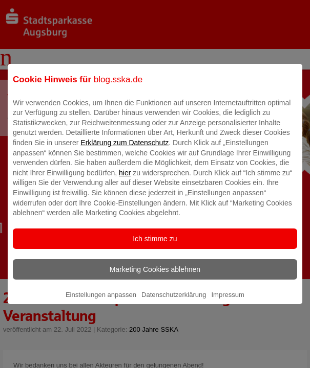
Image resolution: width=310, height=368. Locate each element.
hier (125, 180)
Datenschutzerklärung (173, 302)
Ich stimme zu (155, 246)
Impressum (227, 302)
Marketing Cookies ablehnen (155, 276)
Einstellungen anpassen (101, 302)
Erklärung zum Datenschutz (124, 150)
